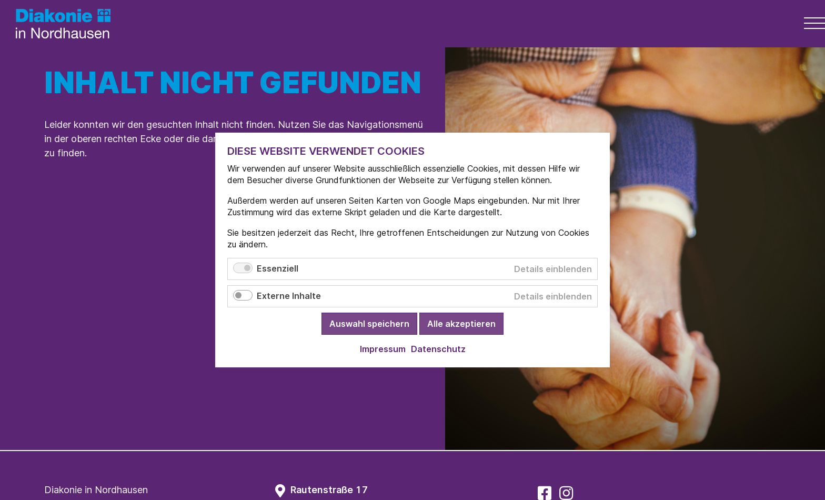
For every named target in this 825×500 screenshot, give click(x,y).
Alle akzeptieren (461, 323)
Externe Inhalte (289, 296)
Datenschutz (438, 349)
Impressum (383, 349)
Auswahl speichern (369, 323)
